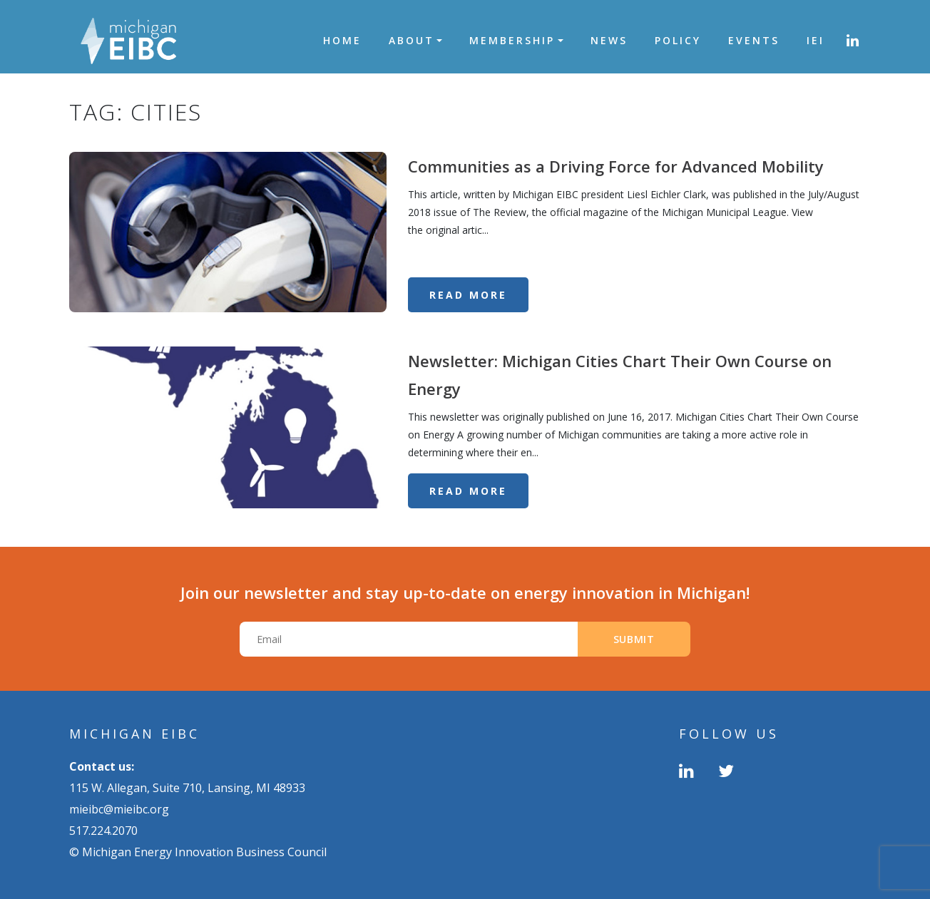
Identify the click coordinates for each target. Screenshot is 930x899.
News (609, 40)
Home (342, 40)
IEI (815, 40)
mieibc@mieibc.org (119, 809)
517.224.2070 (103, 830)
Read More (468, 295)
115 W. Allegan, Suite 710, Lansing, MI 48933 (187, 788)
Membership (512, 40)
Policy (678, 40)
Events (754, 40)
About (411, 40)
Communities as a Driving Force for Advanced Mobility (616, 166)
